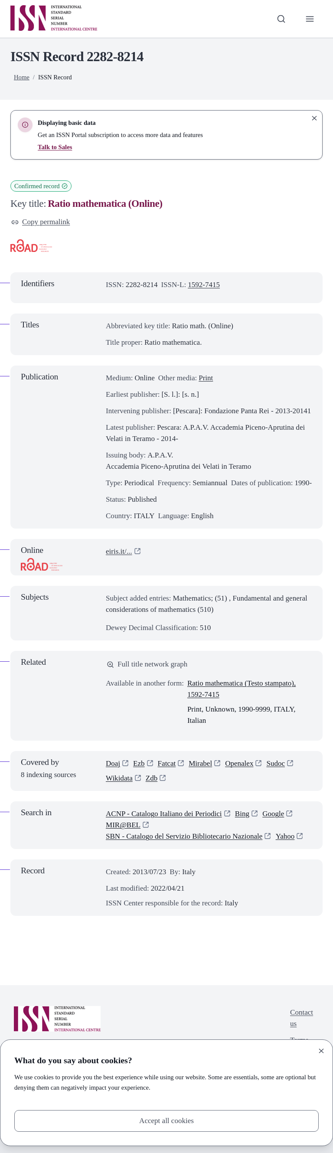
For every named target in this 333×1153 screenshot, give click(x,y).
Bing (242, 814)
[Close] (321, 1051)
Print (206, 378)
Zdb (151, 778)
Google (273, 814)
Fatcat (167, 763)
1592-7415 (204, 285)
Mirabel (200, 763)
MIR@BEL (123, 825)
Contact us (301, 1018)
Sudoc (275, 763)
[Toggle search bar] (281, 18)
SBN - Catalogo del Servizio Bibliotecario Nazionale (184, 836)
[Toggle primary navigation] (310, 18)
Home (21, 77)
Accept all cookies (166, 1121)
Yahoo (285, 836)
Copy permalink (40, 222)
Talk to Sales (55, 147)
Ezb (138, 763)
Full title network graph (147, 664)
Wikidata (119, 778)
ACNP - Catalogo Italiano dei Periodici (164, 814)
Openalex (239, 763)
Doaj (113, 763)
